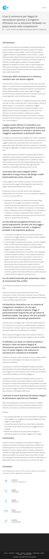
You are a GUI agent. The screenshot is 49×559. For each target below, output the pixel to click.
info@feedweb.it (16, 512)
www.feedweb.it (16, 522)
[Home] (3, 29)
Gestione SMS (27, 554)
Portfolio (28, 553)
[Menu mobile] (44, 7)
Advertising (36, 553)
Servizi (17, 553)
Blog (42, 553)
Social (22, 553)
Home (5, 553)
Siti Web (11, 553)
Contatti (20, 554)
